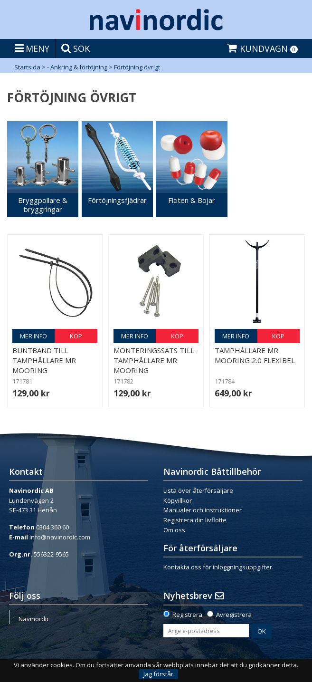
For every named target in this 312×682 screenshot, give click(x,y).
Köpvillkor (177, 500)
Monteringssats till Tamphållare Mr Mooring (153, 360)
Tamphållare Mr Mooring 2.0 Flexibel (255, 355)
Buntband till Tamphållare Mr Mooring (44, 360)
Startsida (27, 67)
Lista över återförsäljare (198, 490)
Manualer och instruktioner (202, 510)
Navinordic (34, 619)
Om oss (174, 530)
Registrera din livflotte (195, 520)
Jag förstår (158, 674)
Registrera (187, 614)
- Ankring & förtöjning (77, 67)
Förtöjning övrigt (137, 67)
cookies (61, 665)
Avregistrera (234, 614)
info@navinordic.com (59, 537)
